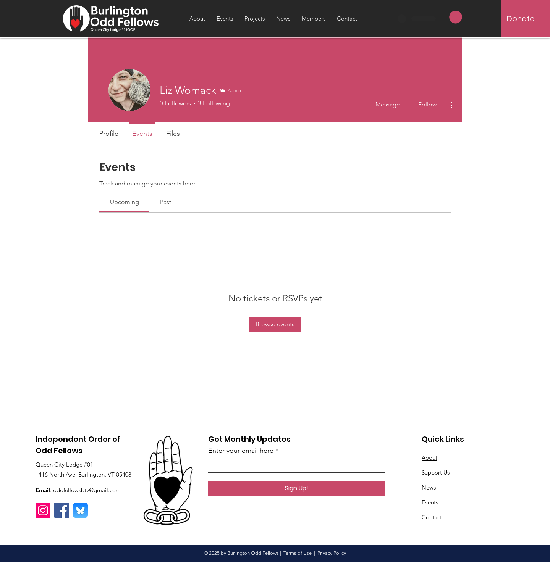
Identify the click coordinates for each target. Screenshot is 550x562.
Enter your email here (240, 450)
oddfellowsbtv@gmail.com (87, 490)
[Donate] (520, 18)
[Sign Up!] (296, 488)
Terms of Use (297, 553)
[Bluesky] (80, 510)
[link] (124, 202)
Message (387, 104)
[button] (455, 17)
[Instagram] (43, 510)
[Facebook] (61, 510)
